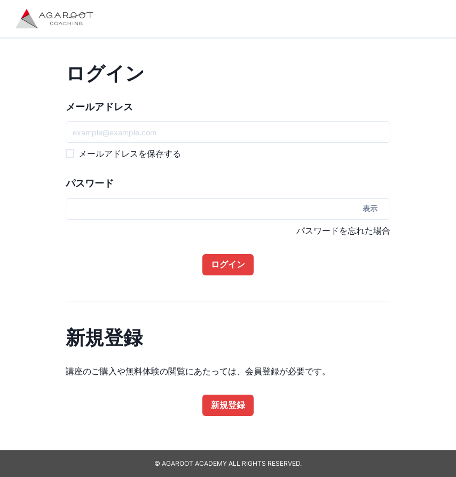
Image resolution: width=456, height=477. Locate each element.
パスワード (90, 183)
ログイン (228, 264)
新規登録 (228, 404)
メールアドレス (99, 106)
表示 (370, 208)
